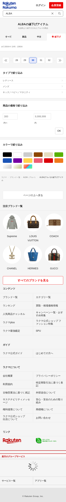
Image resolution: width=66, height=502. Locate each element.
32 (49, 60)
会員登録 (56, 5)
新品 (24, 37)
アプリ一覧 (40, 480)
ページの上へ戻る (33, 195)
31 (41, 60)
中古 (39, 37)
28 (16, 60)
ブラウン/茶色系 (42, 154)
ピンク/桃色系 (42, 160)
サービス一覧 (8, 480)
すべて (8, 37)
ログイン (41, 5)
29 (25, 60)
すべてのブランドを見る (33, 280)
